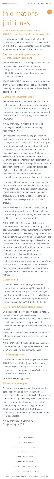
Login (29, 3)
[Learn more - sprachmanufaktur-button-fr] (49, 12)
